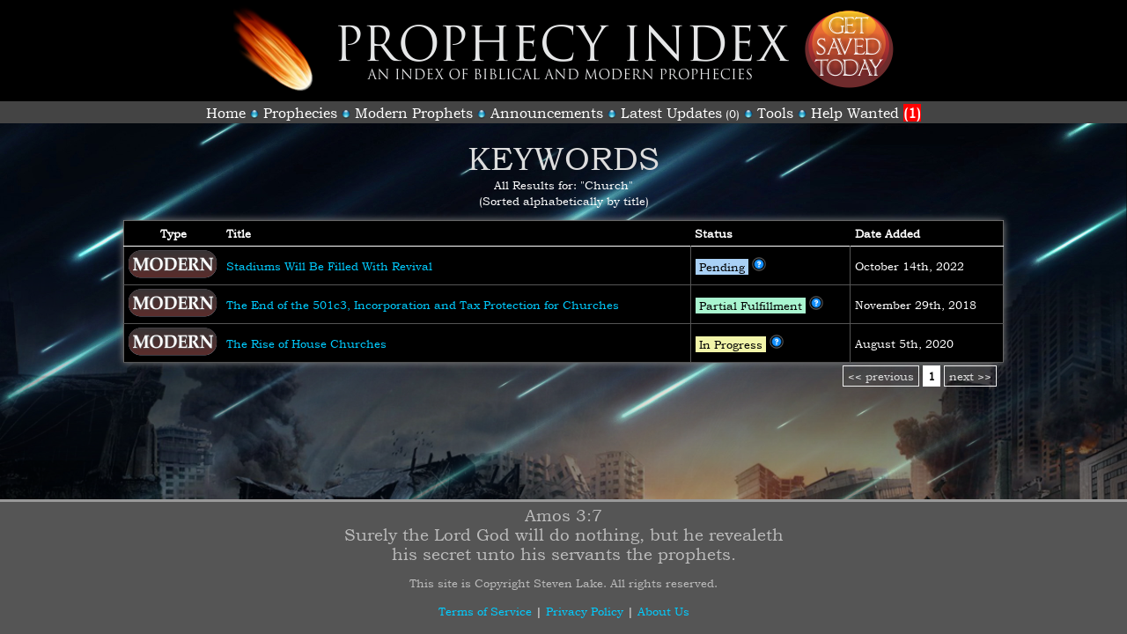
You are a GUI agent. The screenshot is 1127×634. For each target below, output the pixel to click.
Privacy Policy (584, 611)
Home (226, 113)
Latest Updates (671, 113)
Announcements (546, 113)
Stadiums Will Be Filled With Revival (329, 266)
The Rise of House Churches (306, 343)
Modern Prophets (414, 113)
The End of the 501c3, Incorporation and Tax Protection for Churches (422, 305)
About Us (663, 611)
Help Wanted (866, 113)
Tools (775, 113)
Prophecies (300, 113)
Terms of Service (485, 611)
